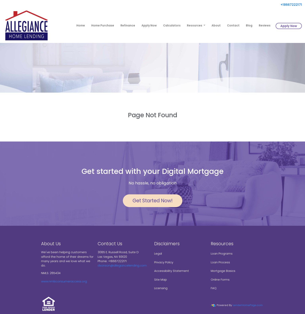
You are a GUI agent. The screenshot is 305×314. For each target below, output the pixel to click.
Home (80, 25)
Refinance (127, 25)
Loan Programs (222, 253)
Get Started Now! (153, 200)
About (216, 25)
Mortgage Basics (223, 271)
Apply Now (149, 25)
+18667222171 (289, 4)
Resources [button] (195, 25)
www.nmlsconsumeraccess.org (64, 281)
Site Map (160, 279)
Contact (233, 25)
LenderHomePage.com (248, 305)
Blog (249, 25)
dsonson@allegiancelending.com (122, 265)
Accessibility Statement (171, 271)
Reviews (264, 25)
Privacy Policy (163, 262)
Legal (158, 253)
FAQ (213, 288)
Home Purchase (102, 25)
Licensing (160, 288)
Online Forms (220, 279)
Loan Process (220, 262)
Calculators (172, 25)
